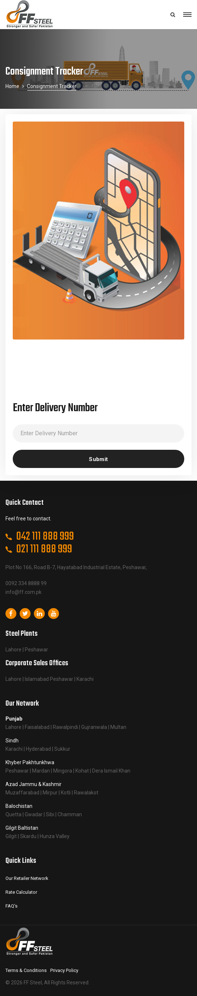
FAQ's (11, 906)
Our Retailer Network (26, 878)
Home (12, 86)
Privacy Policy (64, 970)
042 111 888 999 (45, 536)
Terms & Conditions (26, 970)
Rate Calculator (21, 892)
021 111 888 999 (44, 549)
